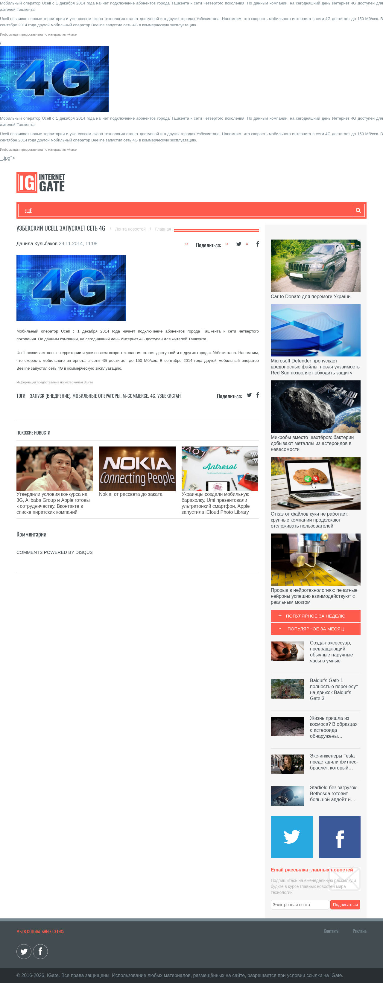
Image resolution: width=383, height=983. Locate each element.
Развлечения (68, 210)
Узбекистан (169, 395)
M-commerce (135, 395)
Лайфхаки (149, 210)
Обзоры (178, 210)
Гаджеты (205, 210)
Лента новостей (131, 229)
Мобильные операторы (96, 395)
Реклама (360, 930)
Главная (163, 229)
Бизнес (98, 210)
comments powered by (54, 531)
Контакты (331, 930)
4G (152, 395)
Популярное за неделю (316, 615)
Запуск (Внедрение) (50, 395)
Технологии (36, 210)
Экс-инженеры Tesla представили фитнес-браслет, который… (334, 761)
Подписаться (345, 904)
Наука (122, 210)
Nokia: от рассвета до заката (130, 494)
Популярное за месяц (316, 628)
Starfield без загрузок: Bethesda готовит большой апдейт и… (334, 793)
